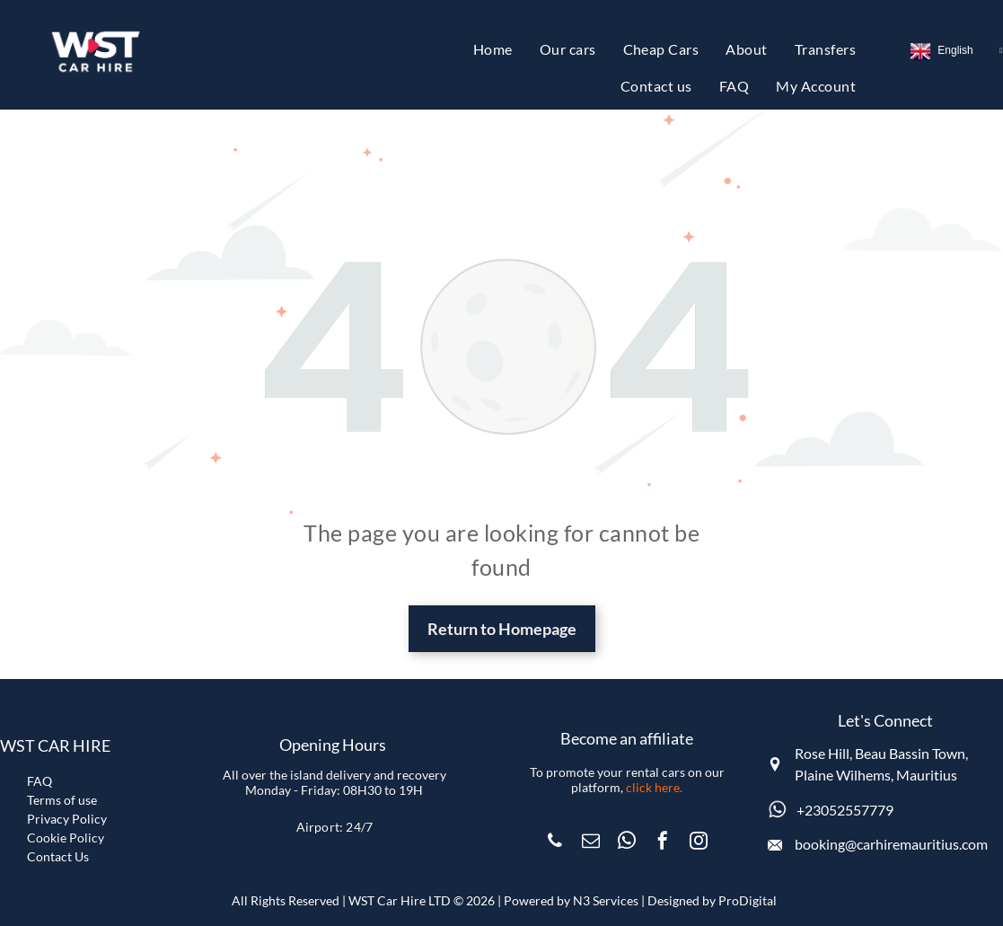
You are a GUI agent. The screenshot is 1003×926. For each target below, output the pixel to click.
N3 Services (605, 900)
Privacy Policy (67, 818)
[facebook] (662, 843)
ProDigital (747, 900)
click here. (654, 787)
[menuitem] (493, 49)
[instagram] (698, 843)
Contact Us (58, 856)
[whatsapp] (626, 843)
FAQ (39, 781)
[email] (590, 843)
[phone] (554, 843)
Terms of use (62, 799)
